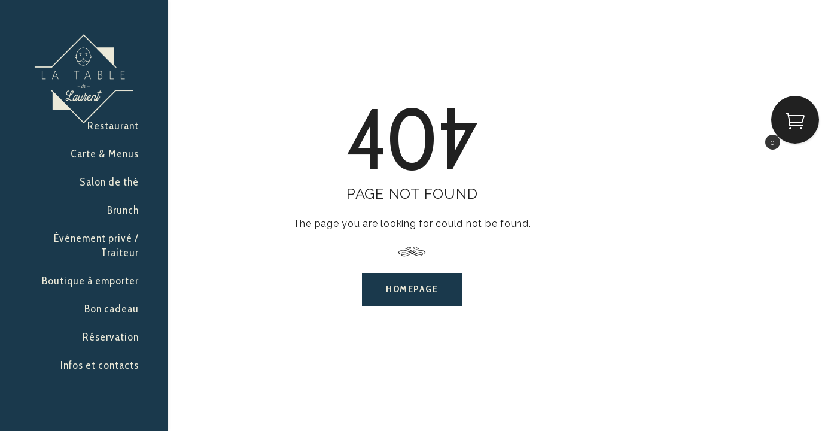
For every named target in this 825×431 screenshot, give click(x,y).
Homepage (412, 289)
